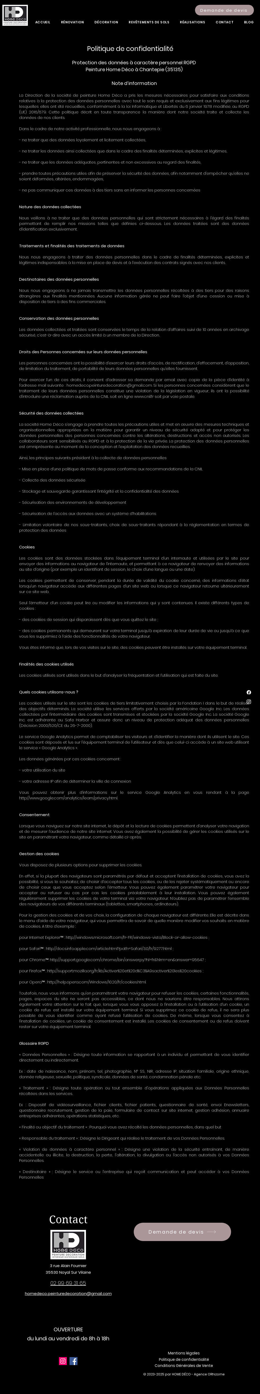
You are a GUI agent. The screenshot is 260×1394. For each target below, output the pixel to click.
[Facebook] (249, 692)
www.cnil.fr (144, 396)
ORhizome (216, 1374)
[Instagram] (249, 702)
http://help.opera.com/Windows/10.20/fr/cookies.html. (96, 982)
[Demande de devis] (224, 10)
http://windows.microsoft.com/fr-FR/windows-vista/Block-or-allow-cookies (136, 937)
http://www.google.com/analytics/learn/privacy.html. (68, 798)
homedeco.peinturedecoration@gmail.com (109, 385)
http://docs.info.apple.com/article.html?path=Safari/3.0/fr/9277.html (109, 948)
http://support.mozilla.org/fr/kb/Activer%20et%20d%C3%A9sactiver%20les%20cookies (124, 971)
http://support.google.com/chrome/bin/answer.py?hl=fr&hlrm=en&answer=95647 (127, 959)
